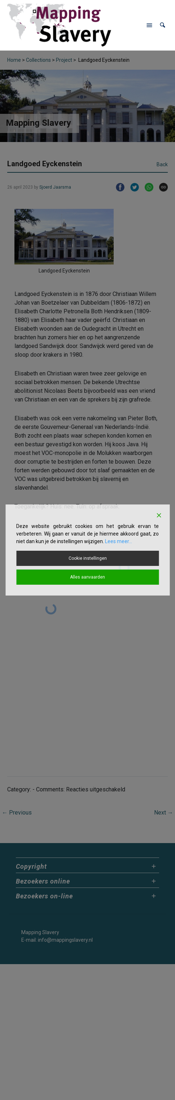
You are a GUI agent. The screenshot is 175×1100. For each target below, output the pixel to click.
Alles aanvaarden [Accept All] (87, 577)
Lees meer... (118, 541)
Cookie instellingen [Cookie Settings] (88, 558)
